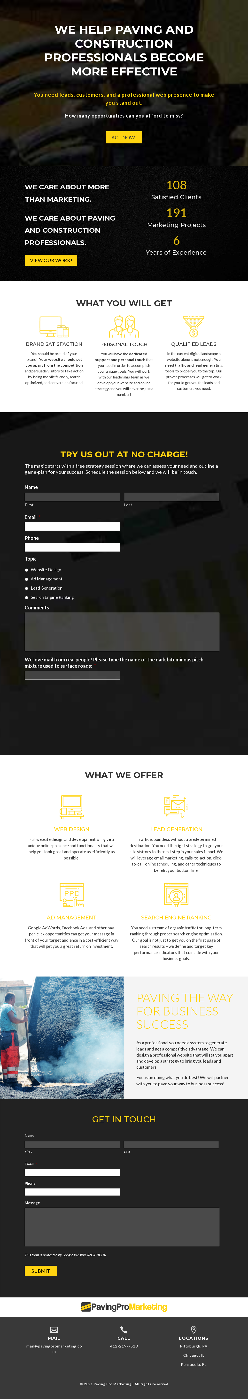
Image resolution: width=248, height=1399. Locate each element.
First (29, 504)
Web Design (71, 829)
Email (32, 517)
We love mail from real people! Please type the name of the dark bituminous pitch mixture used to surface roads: (114, 663)
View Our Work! (51, 260)
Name (31, 487)
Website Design (46, 569)
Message (32, 1202)
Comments (37, 607)
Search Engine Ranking (52, 597)
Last (128, 504)
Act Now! (124, 139)
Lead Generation (46, 588)
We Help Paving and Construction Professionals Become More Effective (124, 52)
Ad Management (46, 578)
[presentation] (61, 692)
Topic (31, 559)
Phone (32, 538)
